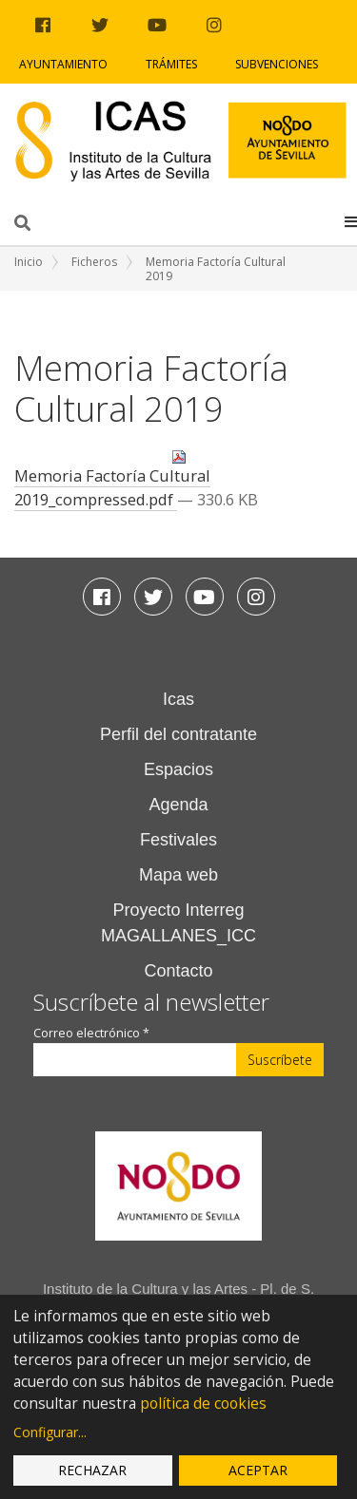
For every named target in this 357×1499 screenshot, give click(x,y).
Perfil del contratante (178, 734)
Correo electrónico (91, 1033)
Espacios (178, 769)
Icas (178, 699)
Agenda (178, 804)
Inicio (28, 262)
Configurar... (50, 1432)
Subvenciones (276, 64)
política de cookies (203, 1404)
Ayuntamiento (63, 64)
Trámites (171, 64)
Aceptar (258, 1470)
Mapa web (178, 874)
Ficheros (94, 262)
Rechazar (92, 1470)
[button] (351, 221)
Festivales (178, 839)
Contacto (178, 970)
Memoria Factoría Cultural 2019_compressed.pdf (112, 479)
